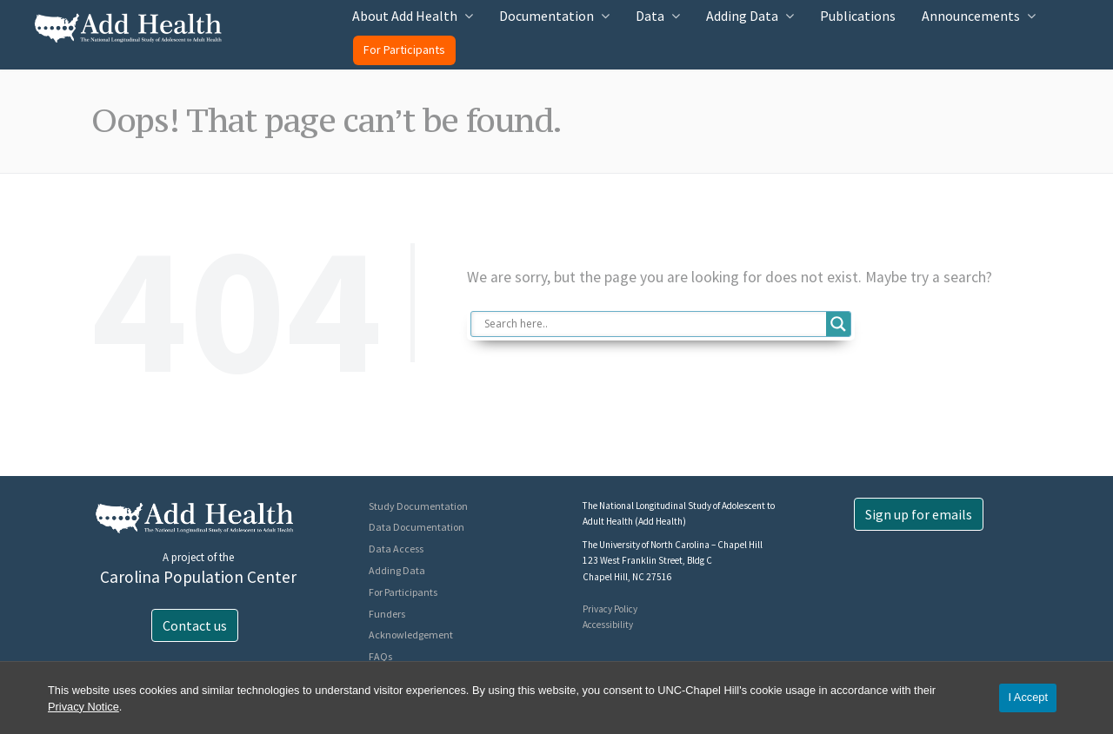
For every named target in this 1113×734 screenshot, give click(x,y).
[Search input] (653, 324)
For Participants (404, 49)
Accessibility (608, 624)
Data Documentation (416, 526)
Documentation (546, 15)
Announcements (971, 15)
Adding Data (742, 15)
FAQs (380, 656)
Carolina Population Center (198, 576)
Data (650, 15)
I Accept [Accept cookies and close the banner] (1028, 697)
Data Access (396, 548)
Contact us (195, 625)
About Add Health (404, 15)
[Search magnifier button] (838, 324)
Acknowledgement (411, 634)
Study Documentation (418, 505)
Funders (387, 613)
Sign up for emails (918, 514)
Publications (858, 15)
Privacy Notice (83, 706)
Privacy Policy (610, 609)
